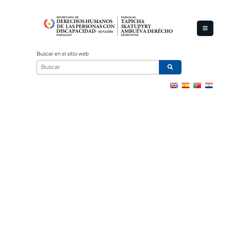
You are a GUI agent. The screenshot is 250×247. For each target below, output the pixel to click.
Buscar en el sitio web (63, 54)
